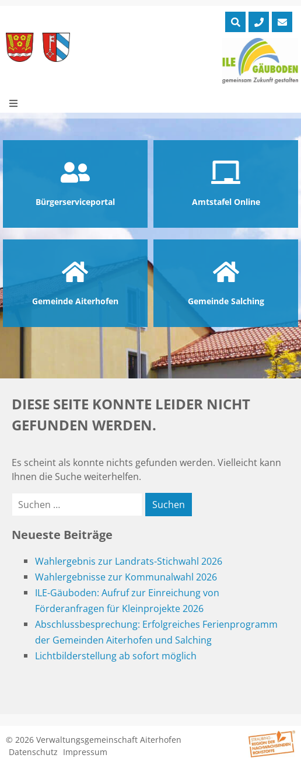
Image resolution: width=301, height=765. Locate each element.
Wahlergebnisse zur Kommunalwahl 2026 (126, 577)
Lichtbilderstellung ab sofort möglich (116, 655)
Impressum (85, 751)
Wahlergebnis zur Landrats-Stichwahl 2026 (128, 561)
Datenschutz (33, 751)
